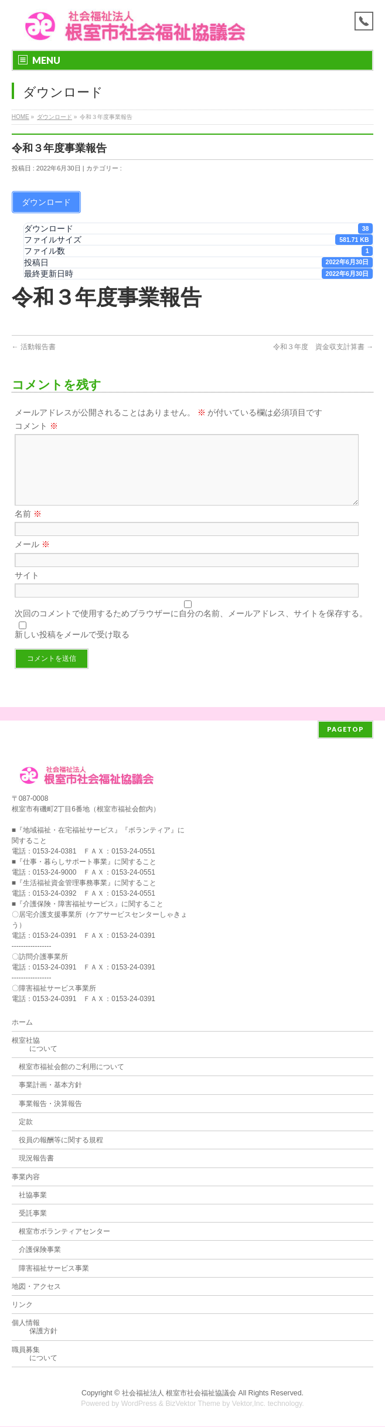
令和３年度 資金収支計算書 (323, 347)
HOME (20, 117)
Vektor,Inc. (249, 1404)
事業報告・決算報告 (50, 1104)
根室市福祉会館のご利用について (71, 1067)
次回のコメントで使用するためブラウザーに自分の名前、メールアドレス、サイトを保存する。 (191, 627)
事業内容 (26, 1177)
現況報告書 (36, 1159)
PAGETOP (345, 729)
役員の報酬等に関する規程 (61, 1140)
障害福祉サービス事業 (54, 1269)
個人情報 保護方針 (35, 1327)
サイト (27, 589)
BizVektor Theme (192, 1404)
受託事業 (33, 1214)
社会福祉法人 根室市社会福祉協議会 (179, 1394)
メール (32, 558)
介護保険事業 (40, 1250)
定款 (26, 1122)
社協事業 (33, 1196)
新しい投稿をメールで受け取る (72, 648)
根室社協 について (35, 1045)
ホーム (22, 1023)
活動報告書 (34, 347)
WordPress (139, 1404)
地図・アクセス (36, 1287)
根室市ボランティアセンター (64, 1232)
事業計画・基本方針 (50, 1085)
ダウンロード (54, 117)
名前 (28, 527)
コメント (36, 426)
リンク (22, 1305)
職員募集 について (35, 1354)
